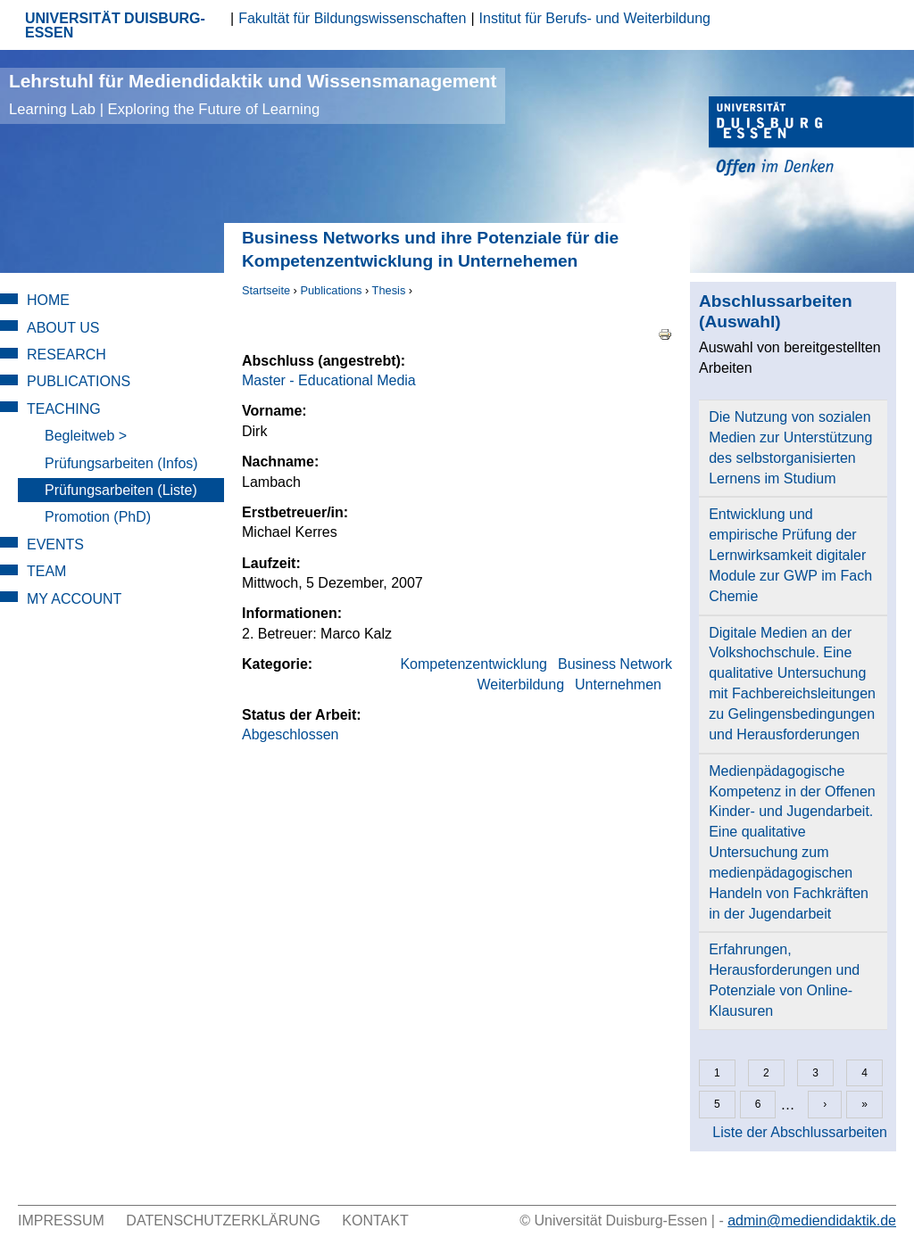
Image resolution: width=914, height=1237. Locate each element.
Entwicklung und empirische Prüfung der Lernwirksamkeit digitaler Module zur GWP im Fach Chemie (790, 555)
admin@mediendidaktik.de (811, 1220)
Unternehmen (618, 684)
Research (66, 354)
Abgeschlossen (290, 734)
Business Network (615, 664)
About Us (63, 327)
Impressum (61, 1220)
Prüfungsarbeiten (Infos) (121, 463)
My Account (74, 598)
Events (55, 544)
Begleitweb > (86, 435)
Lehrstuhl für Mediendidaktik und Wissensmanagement (252, 94)
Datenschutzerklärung (223, 1220)
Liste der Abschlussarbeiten (799, 1132)
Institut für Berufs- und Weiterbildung (594, 18)
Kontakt (375, 1220)
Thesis (389, 290)
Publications (330, 290)
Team (46, 571)
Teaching (64, 408)
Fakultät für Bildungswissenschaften (352, 18)
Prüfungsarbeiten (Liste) (121, 490)
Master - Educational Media (329, 380)
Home (48, 300)
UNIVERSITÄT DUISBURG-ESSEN (115, 25)
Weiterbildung (521, 684)
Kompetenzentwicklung (473, 664)
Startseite (266, 290)
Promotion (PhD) (98, 516)
